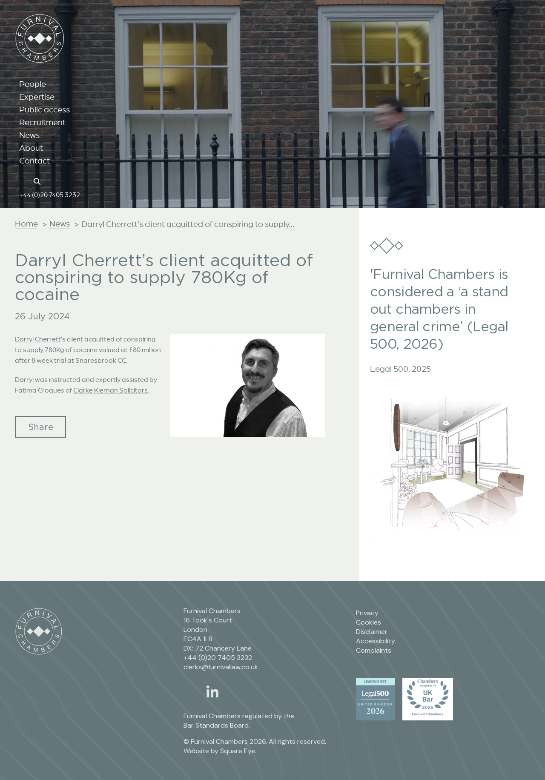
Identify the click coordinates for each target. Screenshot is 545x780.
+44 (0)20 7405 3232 (49, 194)
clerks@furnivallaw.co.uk (221, 666)
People (32, 84)
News (29, 135)
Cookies (368, 622)
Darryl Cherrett (38, 339)
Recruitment (42, 122)
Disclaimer (371, 631)
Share (40, 426)
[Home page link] (23, 180)
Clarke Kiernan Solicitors (110, 390)
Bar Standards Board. (217, 725)
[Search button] (38, 180)
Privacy (367, 612)
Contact (34, 160)
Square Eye (237, 750)
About (31, 147)
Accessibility (375, 641)
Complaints (373, 650)
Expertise (36, 96)
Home (26, 223)
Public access (44, 109)
